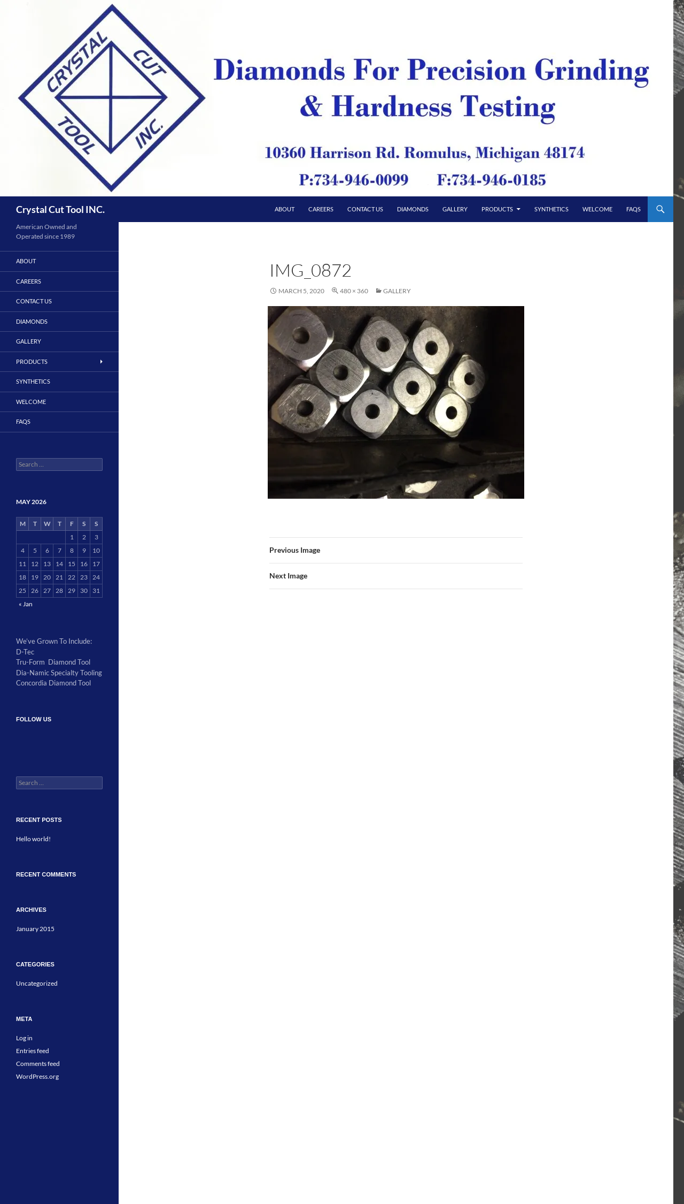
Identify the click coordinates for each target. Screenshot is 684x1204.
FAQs (633, 208)
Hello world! (33, 839)
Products (497, 208)
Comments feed (38, 1064)
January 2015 (35, 929)
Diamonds (413, 208)
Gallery (455, 208)
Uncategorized (37, 983)
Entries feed (32, 1051)
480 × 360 (354, 291)
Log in (24, 1038)
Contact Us (365, 208)
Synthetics (551, 208)
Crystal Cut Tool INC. (60, 209)
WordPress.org (37, 1076)
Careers (320, 208)
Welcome (597, 208)
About (284, 208)
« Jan (26, 604)
